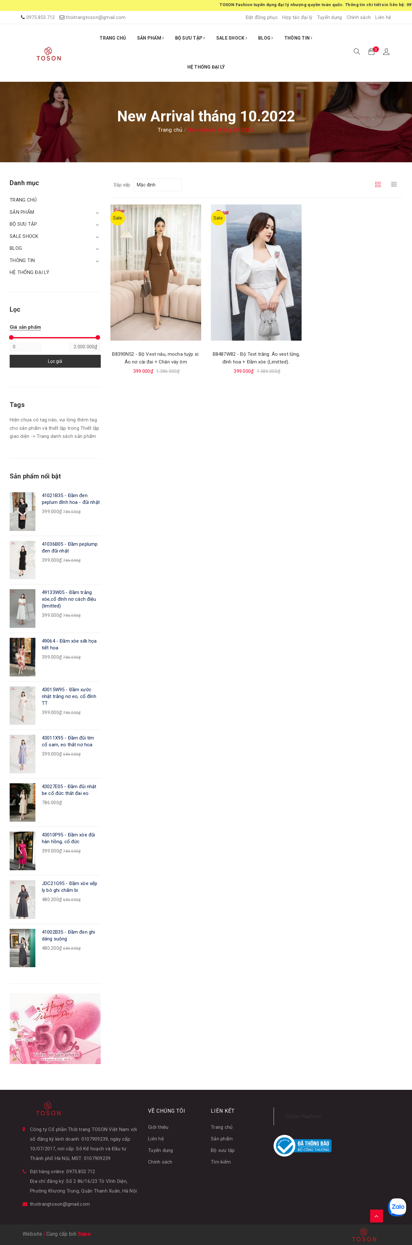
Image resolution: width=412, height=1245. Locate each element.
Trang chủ (221, 1127)
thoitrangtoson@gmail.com (96, 17)
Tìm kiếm (221, 1162)
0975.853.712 (40, 17)
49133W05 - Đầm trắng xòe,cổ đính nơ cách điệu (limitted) (69, 599)
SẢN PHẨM (150, 38)
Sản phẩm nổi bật (35, 476)
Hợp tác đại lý (297, 17)
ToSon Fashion (302, 1116)
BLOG (265, 38)
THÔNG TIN (298, 38)
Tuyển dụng (329, 17)
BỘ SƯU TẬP (190, 38)
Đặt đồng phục (262, 17)
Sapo (84, 1234)
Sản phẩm (222, 1139)
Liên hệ (383, 17)
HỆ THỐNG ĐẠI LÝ (206, 67)
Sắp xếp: (122, 184)
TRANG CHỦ (112, 38)
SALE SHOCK (231, 38)
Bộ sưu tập (223, 1150)
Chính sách (359, 17)
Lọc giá (55, 361)
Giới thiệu (158, 1127)
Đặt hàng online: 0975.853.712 (62, 1171)
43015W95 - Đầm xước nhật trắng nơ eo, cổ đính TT (69, 696)
